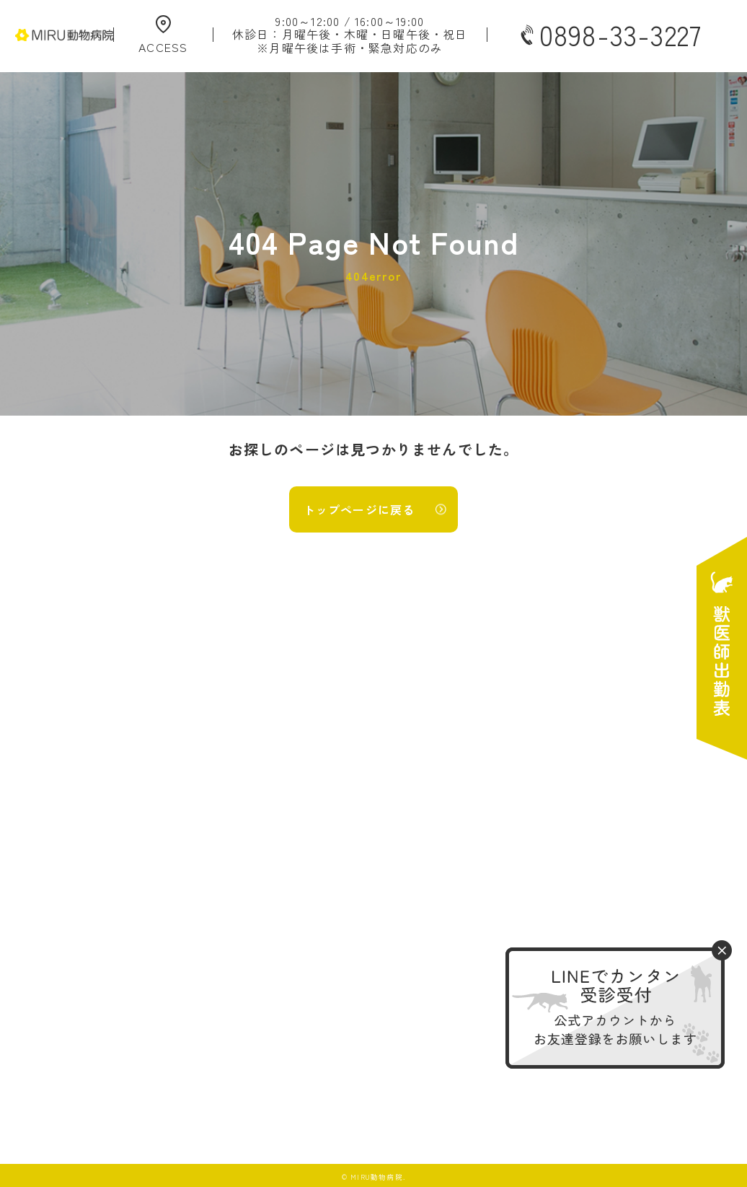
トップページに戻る (359, 509)
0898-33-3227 (609, 35)
